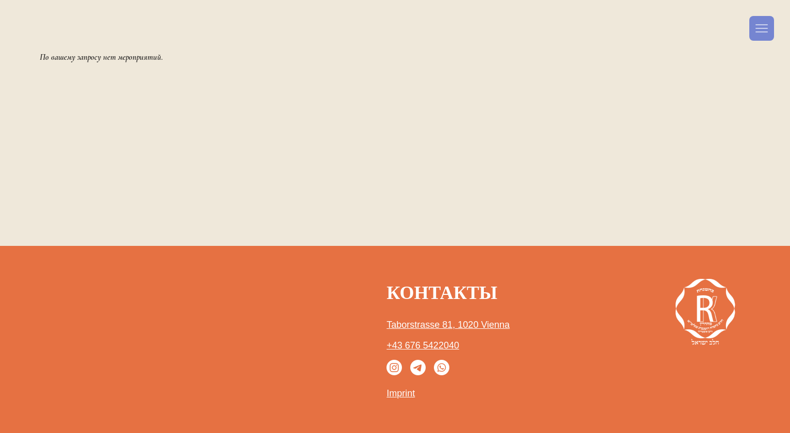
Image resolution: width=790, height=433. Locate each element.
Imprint (400, 393)
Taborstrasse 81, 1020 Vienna (448, 325)
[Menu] (761, 28)
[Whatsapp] (441, 367)
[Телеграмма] (418, 367)
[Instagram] (394, 367)
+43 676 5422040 (422, 345)
